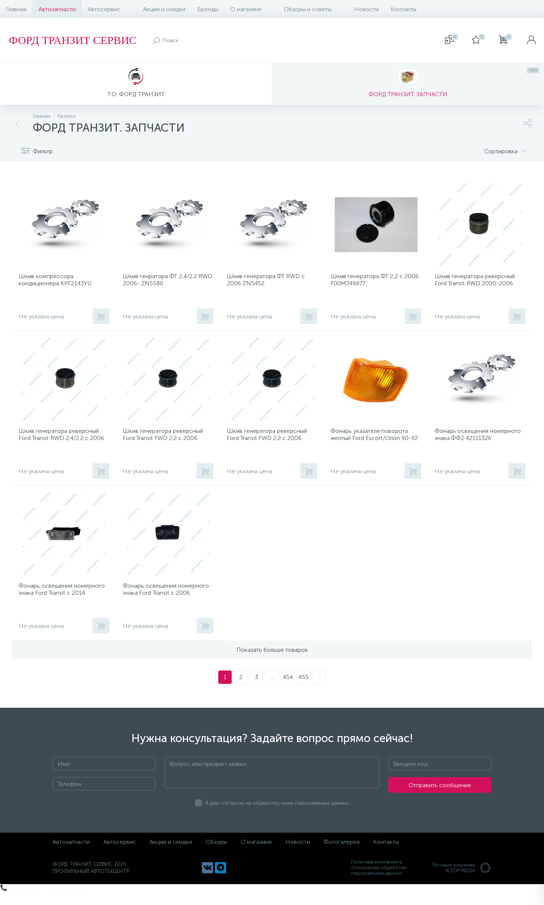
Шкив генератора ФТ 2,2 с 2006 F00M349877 (369, 282)
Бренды (207, 9)
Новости (366, 9)
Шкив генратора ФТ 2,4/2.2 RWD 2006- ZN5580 (162, 282)
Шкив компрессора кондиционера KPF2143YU (57, 282)
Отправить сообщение (440, 798)
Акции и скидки (164, 9)
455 (303, 690)
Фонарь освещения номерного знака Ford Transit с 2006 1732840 (167, 604)
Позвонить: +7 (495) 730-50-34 (51, 901)
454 (288, 690)
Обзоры (216, 855)
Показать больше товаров (272, 663)
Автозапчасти (57, 9)
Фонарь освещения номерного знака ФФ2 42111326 (468, 445)
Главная (16, 9)
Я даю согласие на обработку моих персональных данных (277, 817)
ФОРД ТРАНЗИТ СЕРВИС (73, 40)
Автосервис (109, 9)
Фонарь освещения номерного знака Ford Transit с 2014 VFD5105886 (63, 604)
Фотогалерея (341, 855)
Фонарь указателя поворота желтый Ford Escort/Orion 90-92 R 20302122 (373, 445)
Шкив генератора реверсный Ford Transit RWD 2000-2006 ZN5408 (477, 285)
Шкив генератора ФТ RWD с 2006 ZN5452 (268, 282)
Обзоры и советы (313, 9)
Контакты (403, 9)
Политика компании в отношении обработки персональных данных (378, 881)
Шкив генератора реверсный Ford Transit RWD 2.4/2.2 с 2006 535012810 (63, 445)
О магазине (251, 9)
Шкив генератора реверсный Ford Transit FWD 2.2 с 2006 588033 (165, 445)
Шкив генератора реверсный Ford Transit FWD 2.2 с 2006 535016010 (269, 445)
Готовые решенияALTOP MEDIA (461, 881)
